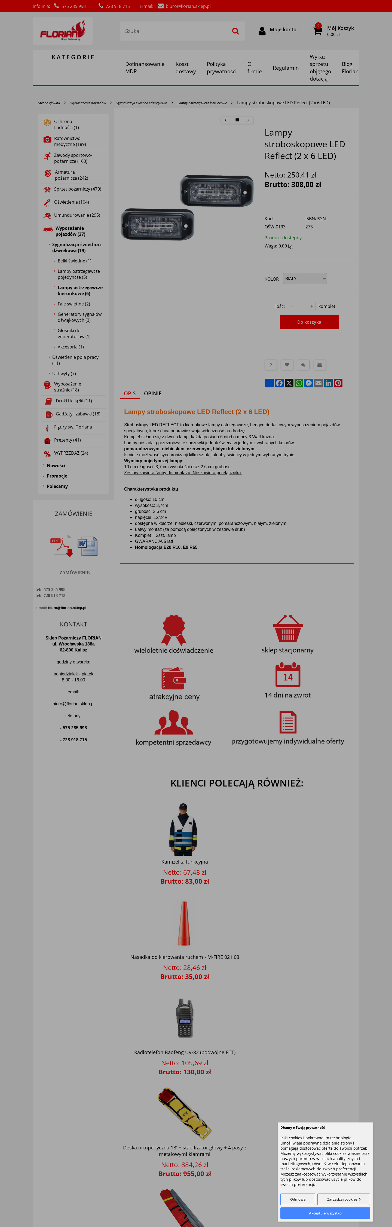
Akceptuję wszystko (325, 1213)
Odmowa (298, 1199)
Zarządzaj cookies (342, 1199)
